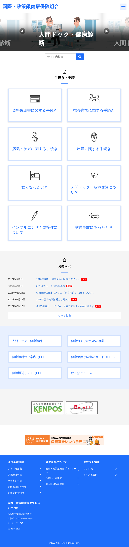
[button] (107, 31)
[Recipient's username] (60, 56)
